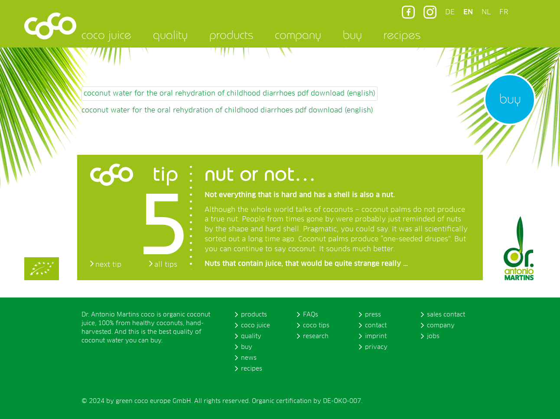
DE (450, 12)
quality (170, 35)
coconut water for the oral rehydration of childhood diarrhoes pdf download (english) (229, 93)
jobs (433, 336)
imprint (376, 336)
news (249, 358)
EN (468, 12)
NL (486, 12)
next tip (108, 264)
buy (352, 35)
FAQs (310, 315)
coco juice (106, 35)
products (231, 35)
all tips (165, 264)
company (298, 35)
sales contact (446, 315)
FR (503, 12)
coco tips (316, 326)
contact (376, 326)
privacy (376, 347)
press (373, 315)
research (316, 336)
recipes (402, 35)
